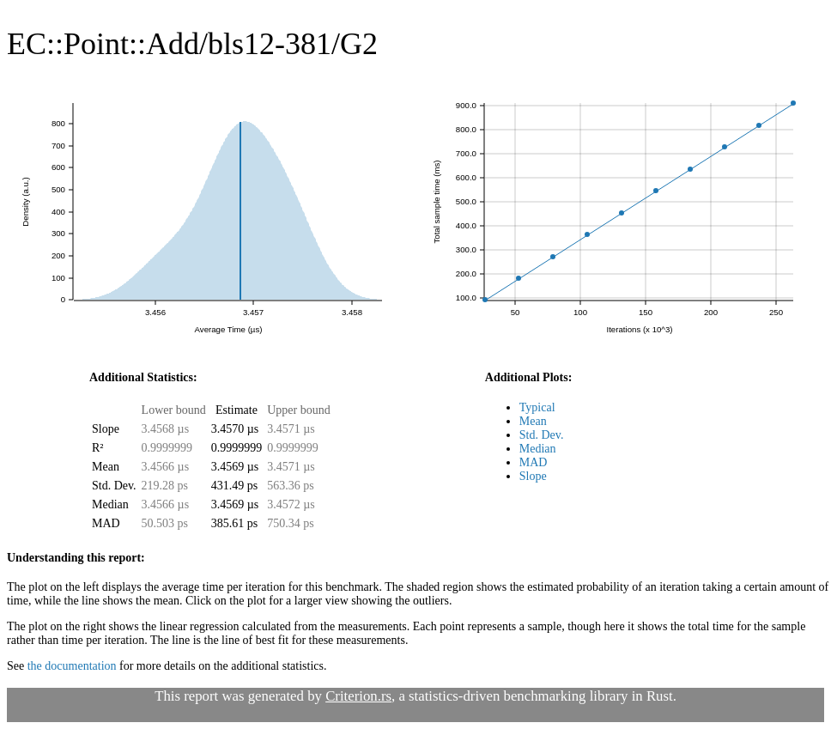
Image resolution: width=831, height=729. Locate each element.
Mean (533, 421)
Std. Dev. (541, 434)
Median (537, 448)
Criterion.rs (358, 696)
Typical (537, 407)
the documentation (72, 665)
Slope (533, 476)
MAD (533, 462)
